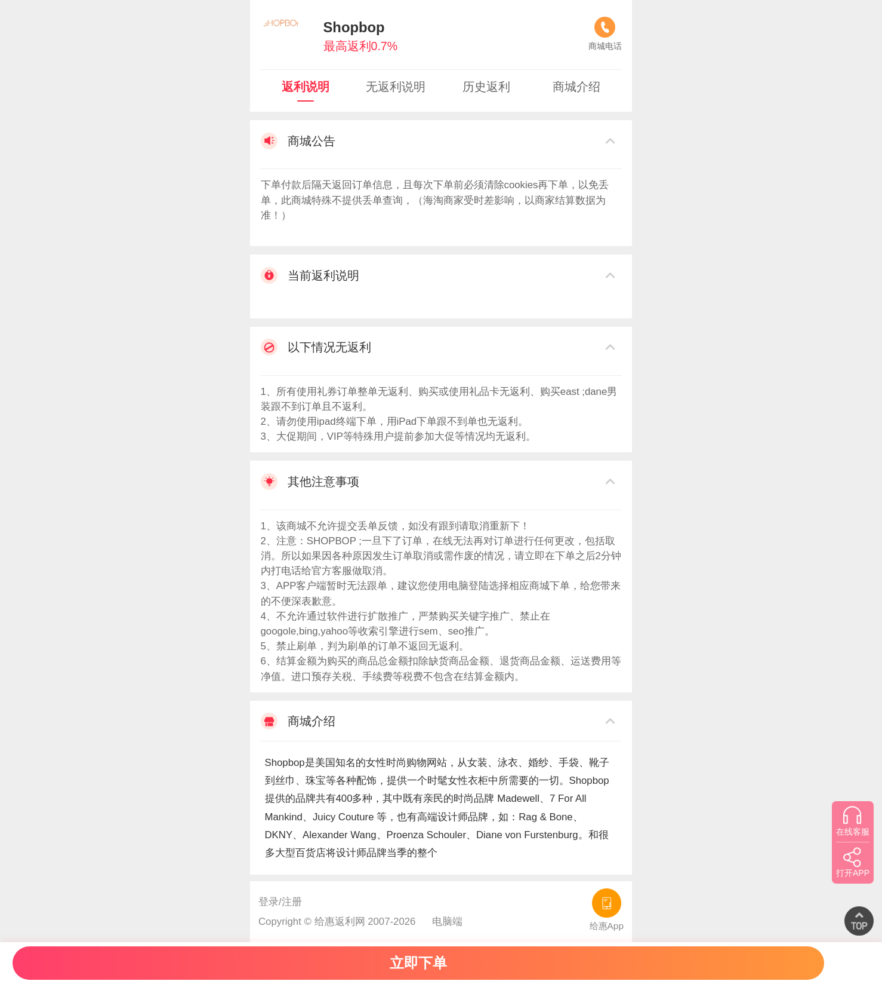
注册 (292, 902)
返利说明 (305, 86)
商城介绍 (576, 86)
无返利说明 (395, 86)
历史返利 (486, 86)
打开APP (852, 862)
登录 (268, 902)
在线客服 (852, 820)
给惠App (607, 909)
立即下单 (418, 963)
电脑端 (447, 921)
